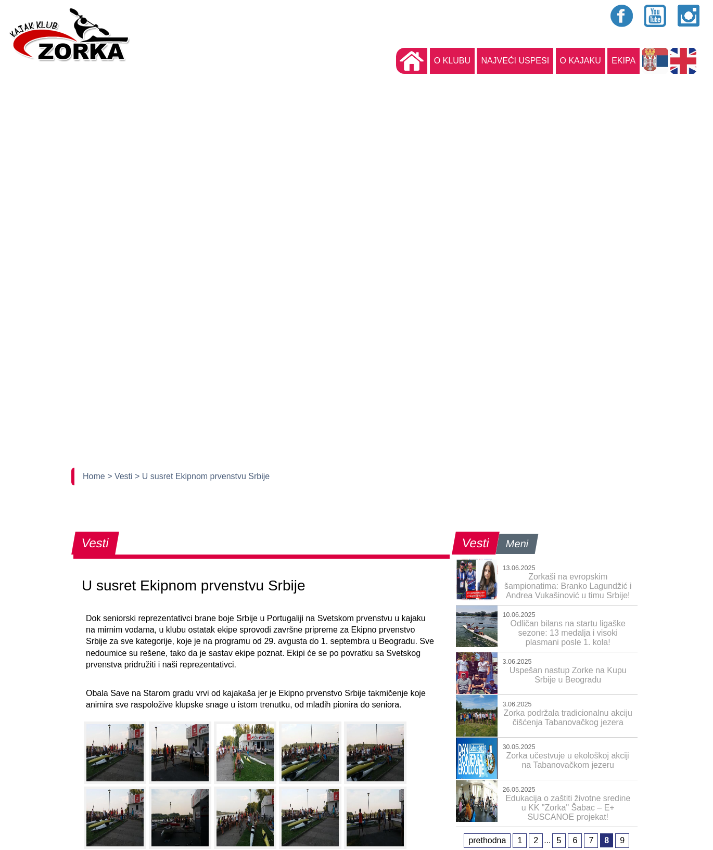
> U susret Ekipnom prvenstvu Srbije (202, 476)
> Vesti (121, 476)
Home (95, 476)
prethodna (487, 840)
